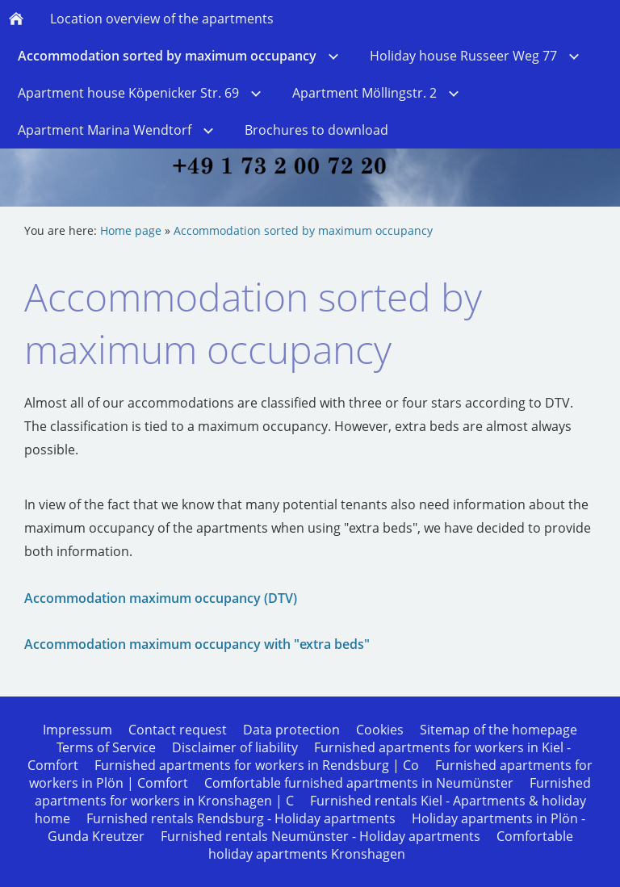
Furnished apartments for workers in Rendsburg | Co (256, 765)
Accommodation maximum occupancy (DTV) (160, 598)
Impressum (77, 729)
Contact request (177, 729)
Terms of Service (106, 747)
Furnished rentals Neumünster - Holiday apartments (320, 836)
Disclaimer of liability (235, 747)
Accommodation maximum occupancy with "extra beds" (197, 644)
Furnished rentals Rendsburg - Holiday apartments (241, 818)
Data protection (291, 729)
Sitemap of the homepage (498, 729)
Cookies (380, 729)
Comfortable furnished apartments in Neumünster (358, 783)
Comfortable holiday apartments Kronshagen (390, 845)
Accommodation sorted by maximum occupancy (303, 230)
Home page (130, 230)
